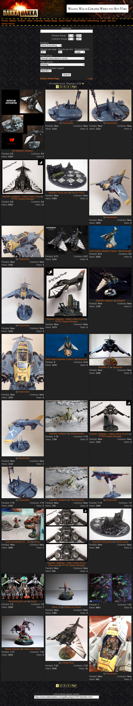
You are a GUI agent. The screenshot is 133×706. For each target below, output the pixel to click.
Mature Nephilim (12, 649)
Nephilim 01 (104, 367)
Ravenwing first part (18, 601)
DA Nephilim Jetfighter (22, 151)
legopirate (117, 367)
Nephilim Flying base (58, 193)
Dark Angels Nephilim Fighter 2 (104, 251)
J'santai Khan (68, 663)
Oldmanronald (77, 434)
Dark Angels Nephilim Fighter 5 (60, 359)
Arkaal (34, 601)
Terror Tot (56, 607)
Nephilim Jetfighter (104, 301)
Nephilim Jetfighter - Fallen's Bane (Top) (21, 196)
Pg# (74, 87)
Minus (37, 542)
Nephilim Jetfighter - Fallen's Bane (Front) (109, 434)
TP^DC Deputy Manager (22, 199)
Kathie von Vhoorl (72, 607)
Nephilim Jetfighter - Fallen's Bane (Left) (65, 319)
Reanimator (67, 123)
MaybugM (126, 251)
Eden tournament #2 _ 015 (18, 542)
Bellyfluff (121, 301)
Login (90, 78)
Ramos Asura (78, 193)
